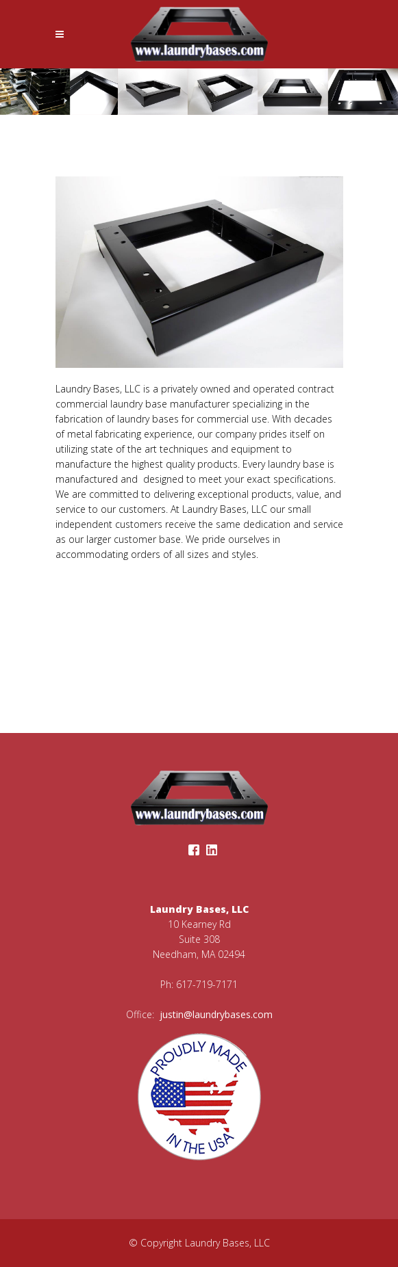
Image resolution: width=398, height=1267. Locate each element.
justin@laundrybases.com (215, 1014)
